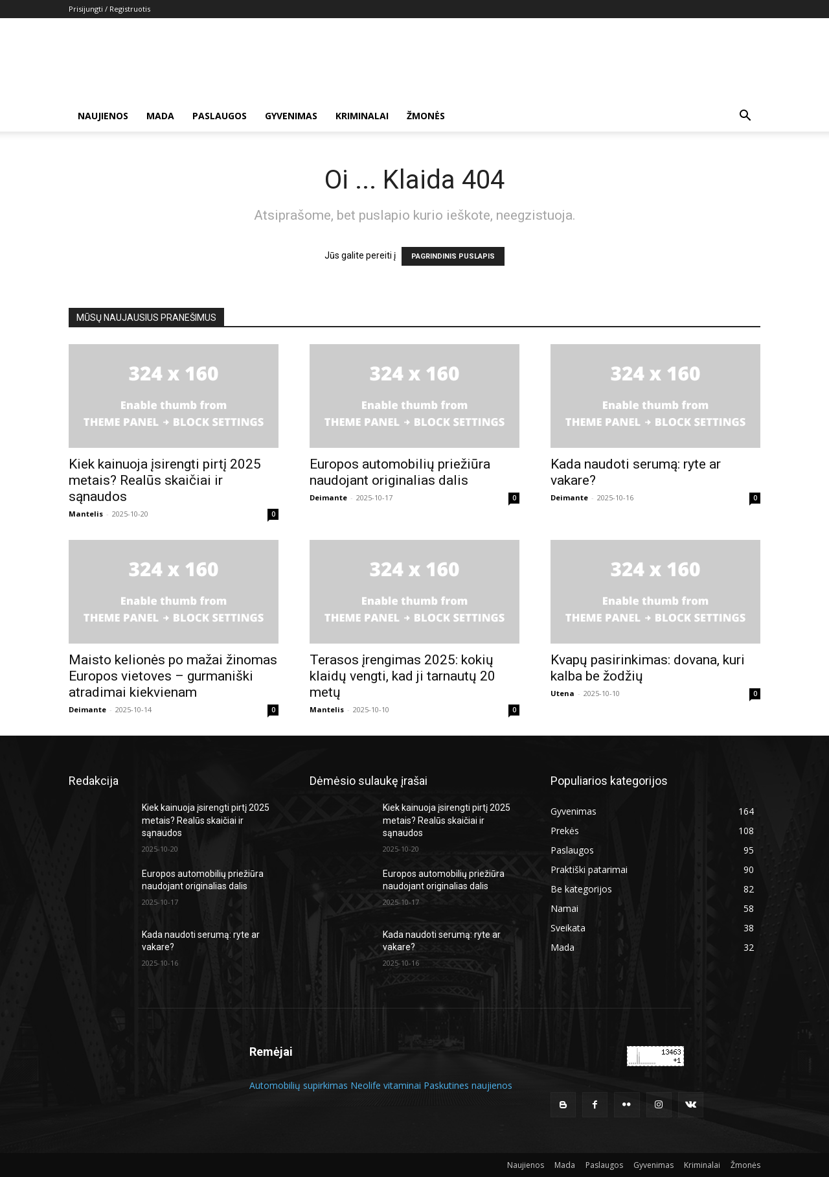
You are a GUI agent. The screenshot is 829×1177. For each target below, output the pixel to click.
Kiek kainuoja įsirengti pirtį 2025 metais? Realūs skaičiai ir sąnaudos (165, 480)
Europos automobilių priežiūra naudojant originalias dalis (400, 472)
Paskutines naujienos (468, 1085)
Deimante (328, 497)
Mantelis (86, 514)
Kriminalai (362, 116)
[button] (744, 117)
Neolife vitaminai (385, 1085)
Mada (160, 116)
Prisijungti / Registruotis (109, 9)
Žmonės (426, 116)
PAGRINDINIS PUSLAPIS (453, 256)
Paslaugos (219, 116)
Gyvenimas (291, 116)
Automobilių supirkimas (298, 1085)
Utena (562, 693)
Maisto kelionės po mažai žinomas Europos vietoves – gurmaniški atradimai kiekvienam (173, 676)
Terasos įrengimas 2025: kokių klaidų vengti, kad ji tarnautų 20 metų (402, 676)
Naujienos (103, 116)
